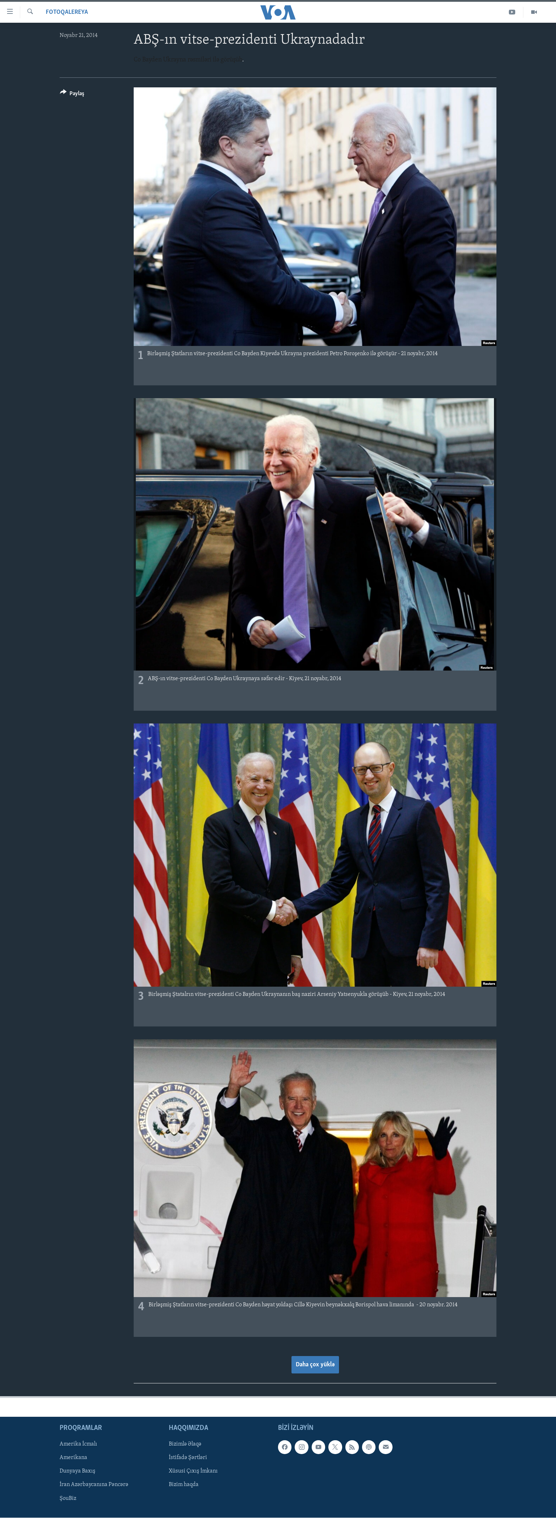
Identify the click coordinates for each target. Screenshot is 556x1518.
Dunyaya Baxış (77, 1471)
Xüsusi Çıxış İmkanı (193, 1471)
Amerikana (73, 1457)
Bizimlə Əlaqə (185, 1444)
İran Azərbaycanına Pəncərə (94, 1484)
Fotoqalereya (67, 12)
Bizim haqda (184, 1484)
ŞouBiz (68, 1498)
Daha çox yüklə (315, 1364)
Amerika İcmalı (78, 1444)
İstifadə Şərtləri (188, 1457)
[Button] (72, 94)
